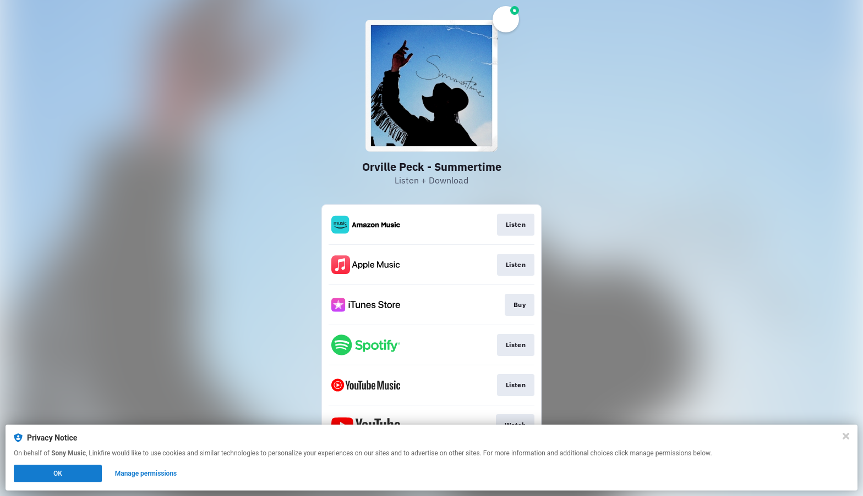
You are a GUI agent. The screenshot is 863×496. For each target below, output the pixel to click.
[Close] (846, 436)
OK (57, 473)
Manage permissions (146, 473)
